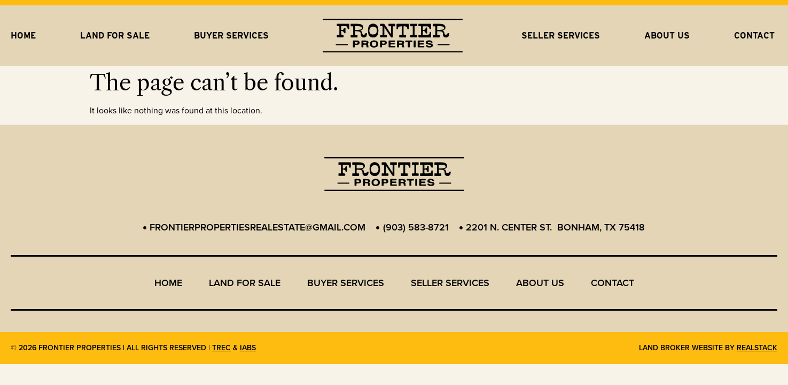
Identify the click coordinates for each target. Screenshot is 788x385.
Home (23, 35)
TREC (221, 347)
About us (667, 35)
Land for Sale (115, 35)
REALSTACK (757, 347)
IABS (248, 347)
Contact (754, 35)
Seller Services (560, 35)
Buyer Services (231, 35)
